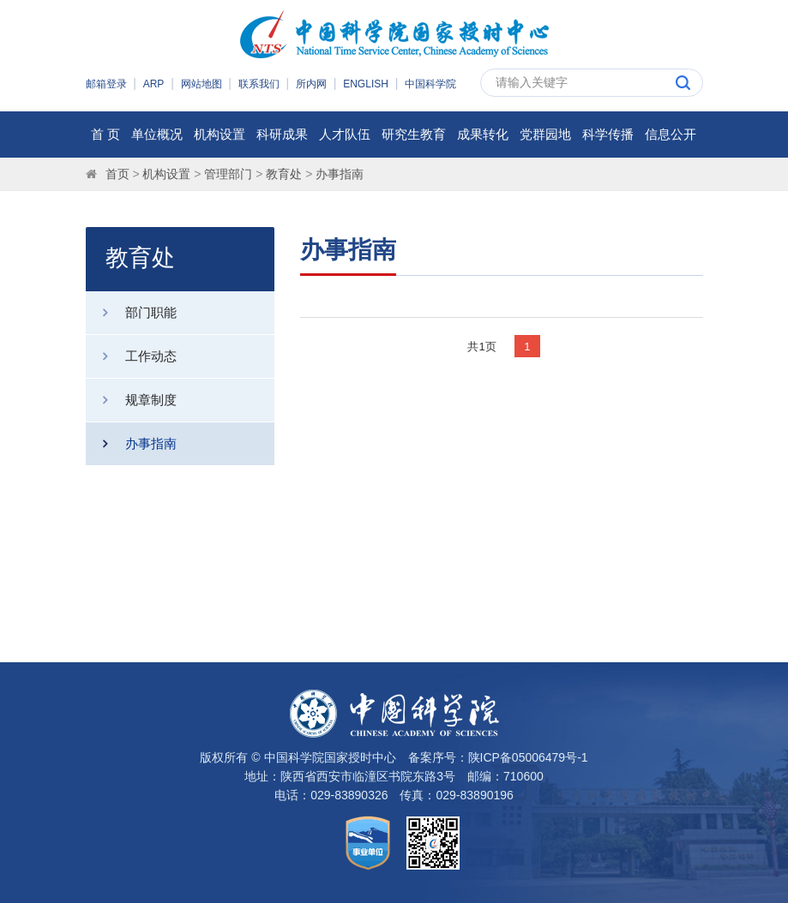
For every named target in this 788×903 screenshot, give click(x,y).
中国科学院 (430, 84)
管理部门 (228, 174)
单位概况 (157, 134)
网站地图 (201, 84)
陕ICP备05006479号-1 (528, 757)
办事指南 (340, 174)
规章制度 (131, 400)
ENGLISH (365, 84)
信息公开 (670, 134)
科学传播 (608, 134)
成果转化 (482, 134)
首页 (117, 174)
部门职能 (131, 312)
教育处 (284, 174)
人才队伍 (344, 134)
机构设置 (219, 134)
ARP (154, 84)
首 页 (105, 134)
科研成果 (282, 134)
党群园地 (545, 134)
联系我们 (259, 84)
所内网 (311, 84)
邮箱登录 (106, 84)
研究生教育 (414, 134)
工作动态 (131, 356)
